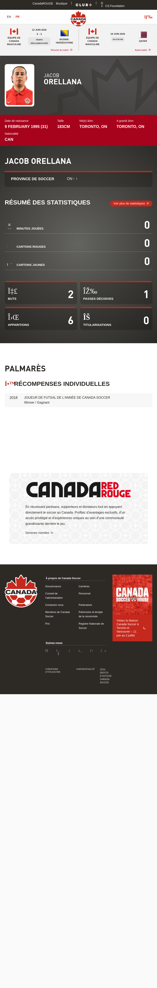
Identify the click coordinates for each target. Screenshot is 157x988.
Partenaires (109, 601)
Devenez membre (38, 533)
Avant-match (140, 50)
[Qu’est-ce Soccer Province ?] (75, 179)
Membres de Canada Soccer (63, 608)
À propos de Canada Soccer (65, 578)
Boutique (61, 3)
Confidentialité (91, 657)
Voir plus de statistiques (128, 203)
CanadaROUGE (42, 3)
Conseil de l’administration (62, 593)
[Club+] (84, 4)
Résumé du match (58, 50)
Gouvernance (54, 586)
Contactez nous (55, 601)
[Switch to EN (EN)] (9, 17)
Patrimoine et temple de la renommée (126, 608)
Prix (47, 615)
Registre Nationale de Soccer (120, 615)
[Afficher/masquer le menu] (146, 17)
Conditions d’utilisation (53, 658)
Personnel (108, 593)
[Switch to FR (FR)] (18, 17)
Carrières (108, 586)
